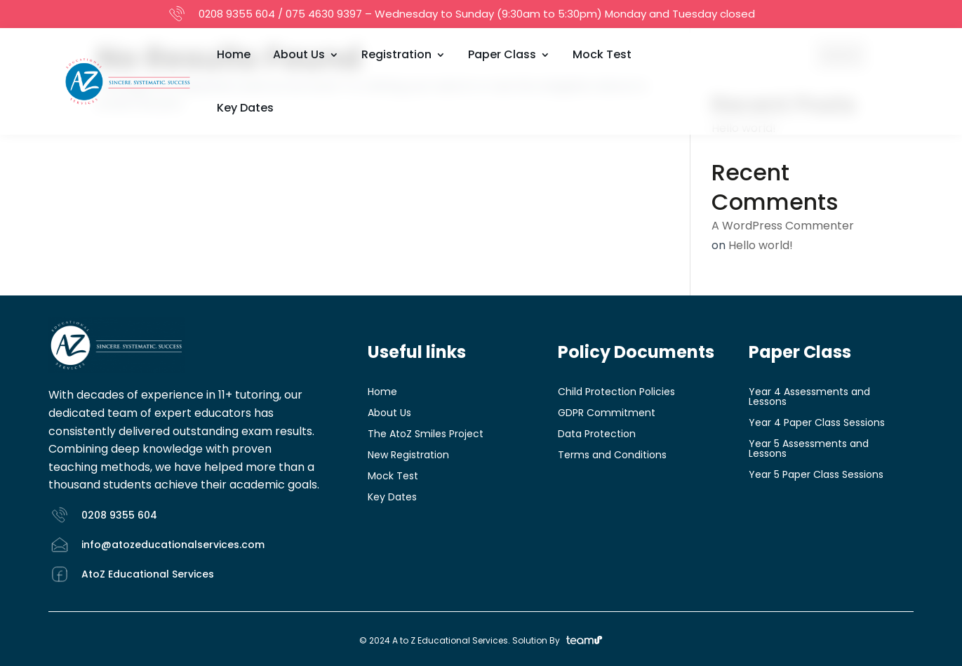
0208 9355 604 (237, 13)
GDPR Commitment (606, 414)
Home (233, 54)
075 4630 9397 (324, 13)
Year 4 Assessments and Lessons (809, 397)
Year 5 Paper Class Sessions (816, 475)
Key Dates (245, 108)
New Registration (408, 456)
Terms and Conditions (612, 456)
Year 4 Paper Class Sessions (817, 423)
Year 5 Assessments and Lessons (809, 449)
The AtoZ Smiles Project (425, 435)
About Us (299, 54)
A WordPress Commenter (783, 226)
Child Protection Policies (616, 393)
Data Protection (597, 435)
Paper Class (502, 54)
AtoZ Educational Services (147, 574)
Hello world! (760, 245)
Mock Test (602, 54)
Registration (396, 54)
